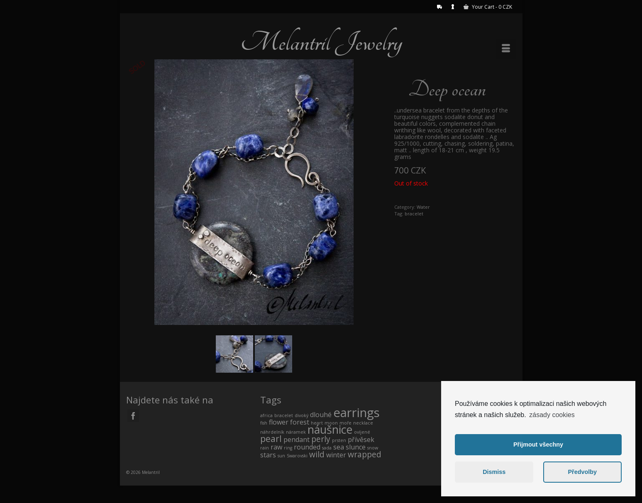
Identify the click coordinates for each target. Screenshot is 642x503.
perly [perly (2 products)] (320, 438)
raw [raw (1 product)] (276, 447)
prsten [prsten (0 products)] (339, 440)
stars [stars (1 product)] (268, 454)
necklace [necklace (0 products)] (363, 423)
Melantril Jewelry (321, 42)
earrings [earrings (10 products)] (356, 412)
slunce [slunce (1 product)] (356, 447)
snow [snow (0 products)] (372, 448)
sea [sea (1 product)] (338, 447)
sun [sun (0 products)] (281, 456)
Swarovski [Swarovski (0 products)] (297, 456)
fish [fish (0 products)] (263, 423)
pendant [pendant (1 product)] (296, 439)
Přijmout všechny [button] (538, 444)
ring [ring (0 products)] (288, 448)
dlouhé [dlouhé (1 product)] (321, 414)
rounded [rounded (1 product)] (307, 447)
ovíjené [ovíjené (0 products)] (362, 432)
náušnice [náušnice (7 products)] (330, 429)
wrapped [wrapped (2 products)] (364, 454)
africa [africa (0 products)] (266, 415)
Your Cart (488, 6)
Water (423, 207)
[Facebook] (133, 415)
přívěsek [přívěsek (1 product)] (361, 439)
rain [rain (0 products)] (264, 448)
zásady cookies (551, 414)
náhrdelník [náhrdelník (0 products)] (272, 432)
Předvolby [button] (582, 472)
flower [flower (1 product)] (278, 422)
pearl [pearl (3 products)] (271, 438)
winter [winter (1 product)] (336, 454)
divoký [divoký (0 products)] (301, 415)
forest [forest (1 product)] (299, 422)
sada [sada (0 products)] (327, 448)
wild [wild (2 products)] (317, 454)
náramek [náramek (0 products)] (296, 432)
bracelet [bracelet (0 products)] (283, 415)
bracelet (414, 213)
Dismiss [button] (494, 472)
